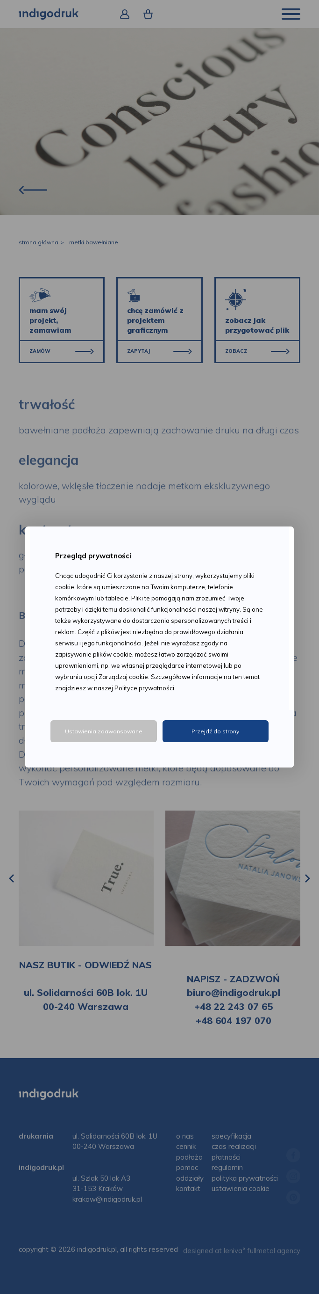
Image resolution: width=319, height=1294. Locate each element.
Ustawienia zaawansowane (103, 731)
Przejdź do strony (215, 731)
